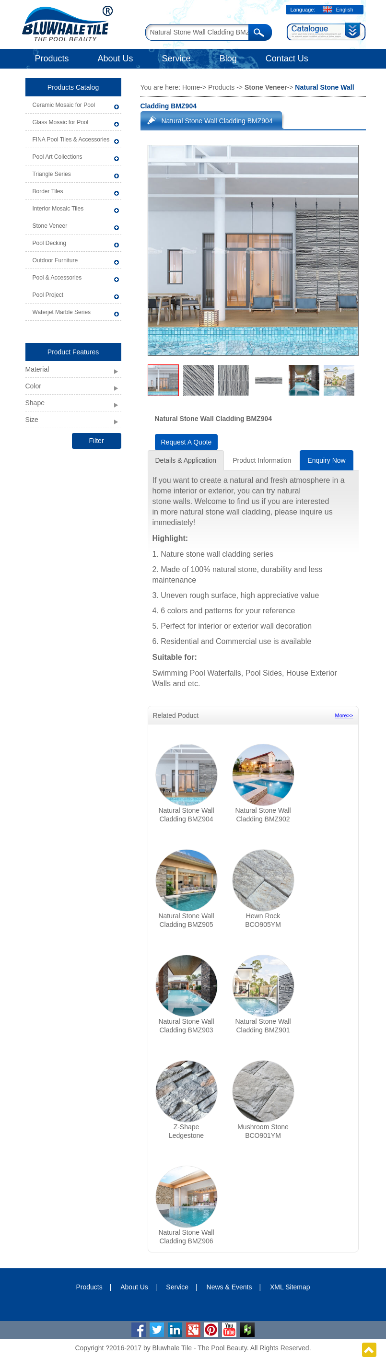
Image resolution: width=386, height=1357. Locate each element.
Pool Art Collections (57, 156)
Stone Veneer (50, 225)
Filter (96, 441)
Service (176, 58)
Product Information (262, 460)
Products (52, 58)
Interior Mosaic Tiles (58, 208)
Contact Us (287, 58)
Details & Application (186, 460)
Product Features (73, 352)
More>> (344, 715)
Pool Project (48, 295)
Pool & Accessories (57, 277)
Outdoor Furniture (55, 260)
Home (191, 87)
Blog (228, 58)
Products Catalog (73, 87)
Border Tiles (48, 191)
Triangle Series (52, 174)
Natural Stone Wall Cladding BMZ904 (217, 121)
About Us (115, 58)
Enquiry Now (326, 460)
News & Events (229, 1287)
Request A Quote (186, 442)
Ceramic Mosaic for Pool (64, 105)
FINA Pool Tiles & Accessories (71, 139)
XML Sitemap (290, 1287)
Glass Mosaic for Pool (61, 122)
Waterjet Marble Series (62, 312)
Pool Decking (50, 243)
